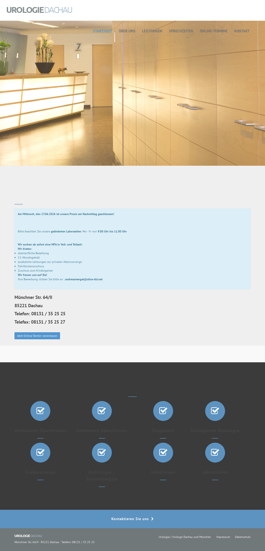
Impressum (223, 537)
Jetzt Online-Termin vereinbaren (37, 336)
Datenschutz (243, 537)
